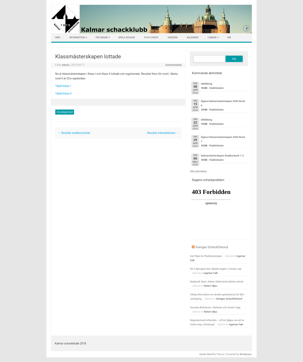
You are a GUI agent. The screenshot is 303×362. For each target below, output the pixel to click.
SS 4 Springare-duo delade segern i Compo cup (215, 268)
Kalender (192, 37)
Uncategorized (65, 111)
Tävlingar (101, 37)
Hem (57, 37)
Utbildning (206, 83)
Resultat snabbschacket (74, 132)
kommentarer (174, 64)
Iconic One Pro (207, 354)
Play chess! (151, 37)
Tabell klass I (63, 86)
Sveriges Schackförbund (211, 247)
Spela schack (126, 37)
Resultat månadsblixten (163, 132)
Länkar (212, 37)
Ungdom (172, 37)
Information (77, 37)
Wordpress (246, 354)
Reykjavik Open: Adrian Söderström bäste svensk (216, 281)
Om (229, 37)
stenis (65, 64)
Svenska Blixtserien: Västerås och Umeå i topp (215, 307)
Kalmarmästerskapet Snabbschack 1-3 (222, 155)
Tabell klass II (63, 93)
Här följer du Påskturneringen (206, 256)
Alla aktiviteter (198, 171)
